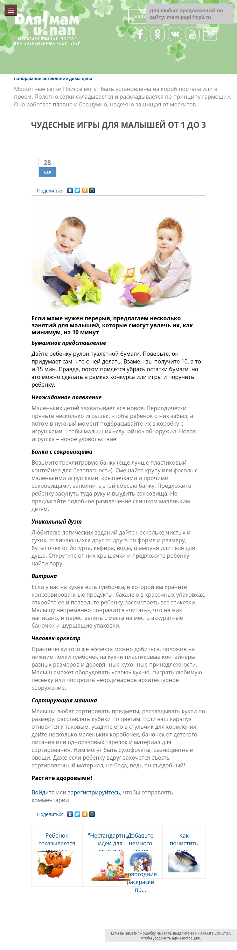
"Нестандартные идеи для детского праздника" (110, 847)
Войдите (43, 792)
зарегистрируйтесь (94, 792)
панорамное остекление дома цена (53, 78)
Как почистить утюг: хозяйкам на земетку (183, 851)
